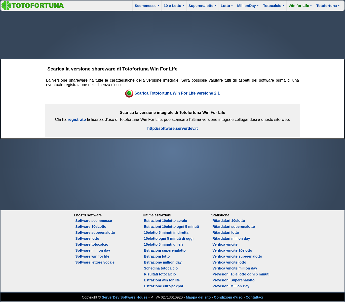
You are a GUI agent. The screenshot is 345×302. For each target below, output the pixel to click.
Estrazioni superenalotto (165, 250)
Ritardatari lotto (225, 233)
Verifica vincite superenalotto (237, 256)
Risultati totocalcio (160, 274)
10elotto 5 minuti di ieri (163, 244)
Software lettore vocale (95, 262)
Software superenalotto (95, 233)
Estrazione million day (163, 262)
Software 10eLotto (90, 227)
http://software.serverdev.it (172, 128)
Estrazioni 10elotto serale (165, 221)
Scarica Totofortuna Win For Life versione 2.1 (177, 93)
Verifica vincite (224, 244)
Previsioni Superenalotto (233, 280)
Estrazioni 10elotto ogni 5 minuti (171, 227)
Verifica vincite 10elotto (232, 250)
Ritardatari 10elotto (228, 221)
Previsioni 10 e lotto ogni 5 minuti (240, 274)
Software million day (92, 250)
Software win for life (92, 256)
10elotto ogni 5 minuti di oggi (168, 238)
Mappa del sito (198, 297)
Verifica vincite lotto (229, 262)
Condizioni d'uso (228, 297)
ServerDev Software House (125, 297)
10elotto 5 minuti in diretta (166, 233)
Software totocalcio (91, 244)
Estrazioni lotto (157, 256)
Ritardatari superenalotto (233, 227)
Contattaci (254, 297)
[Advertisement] (172, 34)
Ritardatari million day (231, 238)
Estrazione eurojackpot (163, 286)
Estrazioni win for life (162, 280)
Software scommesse (93, 221)
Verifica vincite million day (234, 268)
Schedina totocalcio (161, 268)
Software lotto (87, 238)
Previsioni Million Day (230, 286)
